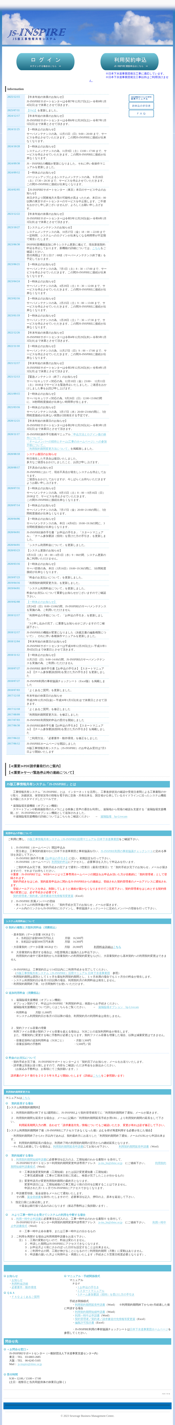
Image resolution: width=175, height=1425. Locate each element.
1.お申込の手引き (88, 1287)
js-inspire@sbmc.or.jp (30, 1364)
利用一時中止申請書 (28, 1218)
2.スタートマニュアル (91, 1290)
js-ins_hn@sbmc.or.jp (110, 1163)
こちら (96, 248)
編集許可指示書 (84, 1322)
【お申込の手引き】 (56, 858)
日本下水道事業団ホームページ (149, 1329)
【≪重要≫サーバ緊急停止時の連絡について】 (41, 772)
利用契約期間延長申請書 (68, 1146)
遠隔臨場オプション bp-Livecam (118, 1007)
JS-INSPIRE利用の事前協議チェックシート (127, 851)
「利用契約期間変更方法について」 (48, 448)
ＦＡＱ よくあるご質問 (25, 1296)
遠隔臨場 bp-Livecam (113, 816)
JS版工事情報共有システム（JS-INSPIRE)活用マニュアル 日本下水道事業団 (73, 839)
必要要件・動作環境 (24, 1287)
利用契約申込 (60, 861)
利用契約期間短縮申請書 (31, 1159)
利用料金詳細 (20, 1283)
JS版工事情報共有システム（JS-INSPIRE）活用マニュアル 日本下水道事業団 (63, 973)
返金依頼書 (34, 1196)
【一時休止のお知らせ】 (42, 601)
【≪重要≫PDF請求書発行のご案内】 (34, 766)
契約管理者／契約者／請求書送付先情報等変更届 (43, 895)
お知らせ (17, 1280)
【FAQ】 (32, 110)
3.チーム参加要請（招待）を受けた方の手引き (106, 1294)
